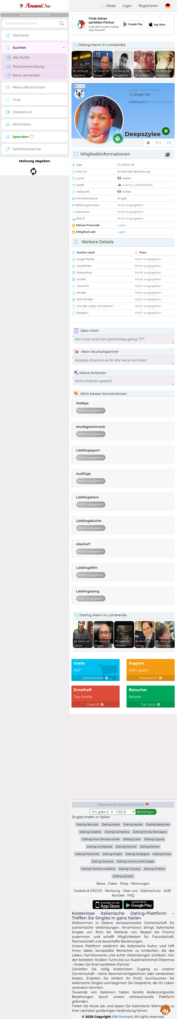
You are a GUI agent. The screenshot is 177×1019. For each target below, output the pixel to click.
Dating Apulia (133, 824)
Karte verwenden (23, 75)
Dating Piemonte (87, 854)
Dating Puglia (112, 854)
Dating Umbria (154, 868)
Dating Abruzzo (87, 824)
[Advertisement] (123, 24)
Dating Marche (126, 846)
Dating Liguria (154, 839)
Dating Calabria (90, 831)
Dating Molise (149, 846)
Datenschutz (150, 891)
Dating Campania (117, 831)
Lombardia (143, 185)
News (100, 884)
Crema (127, 185)
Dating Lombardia (99, 846)
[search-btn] (61, 23)
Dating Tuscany (129, 868)
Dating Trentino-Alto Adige (135, 861)
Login (127, 6)
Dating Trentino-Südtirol (98, 868)
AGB (167, 891)
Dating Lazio (132, 839)
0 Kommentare (160, 102)
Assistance (165, 1010)
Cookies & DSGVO (88, 891)
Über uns (130, 891)
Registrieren (148, 6)
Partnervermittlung (25, 66)
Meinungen (140, 884)
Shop (124, 884)
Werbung (112, 891)
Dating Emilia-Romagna (150, 831)
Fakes (112, 884)
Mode (108, 5)
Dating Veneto (123, 876)
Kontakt (118, 895)
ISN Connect (122, 1017)
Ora (34, 5)
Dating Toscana (102, 861)
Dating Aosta (111, 824)
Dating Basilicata (158, 824)
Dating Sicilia (162, 854)
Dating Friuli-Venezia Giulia (101, 839)
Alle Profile (18, 57)
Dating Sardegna (137, 854)
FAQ (130, 895)
